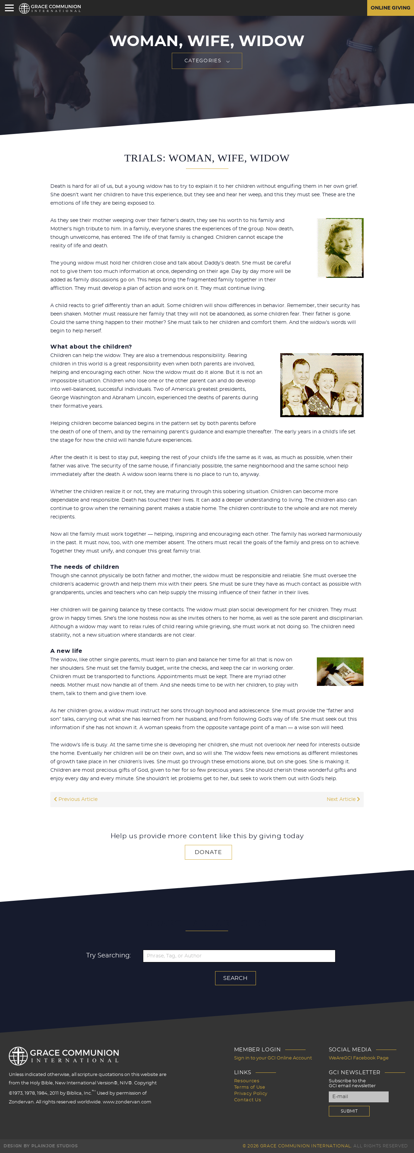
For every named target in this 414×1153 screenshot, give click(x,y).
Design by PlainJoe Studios (41, 1146)
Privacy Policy (251, 1093)
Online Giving (390, 8)
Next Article (343, 799)
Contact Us (247, 1100)
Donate (208, 852)
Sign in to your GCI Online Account (273, 1058)
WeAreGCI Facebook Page (359, 1058)
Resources (246, 1081)
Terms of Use (249, 1087)
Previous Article (76, 799)
